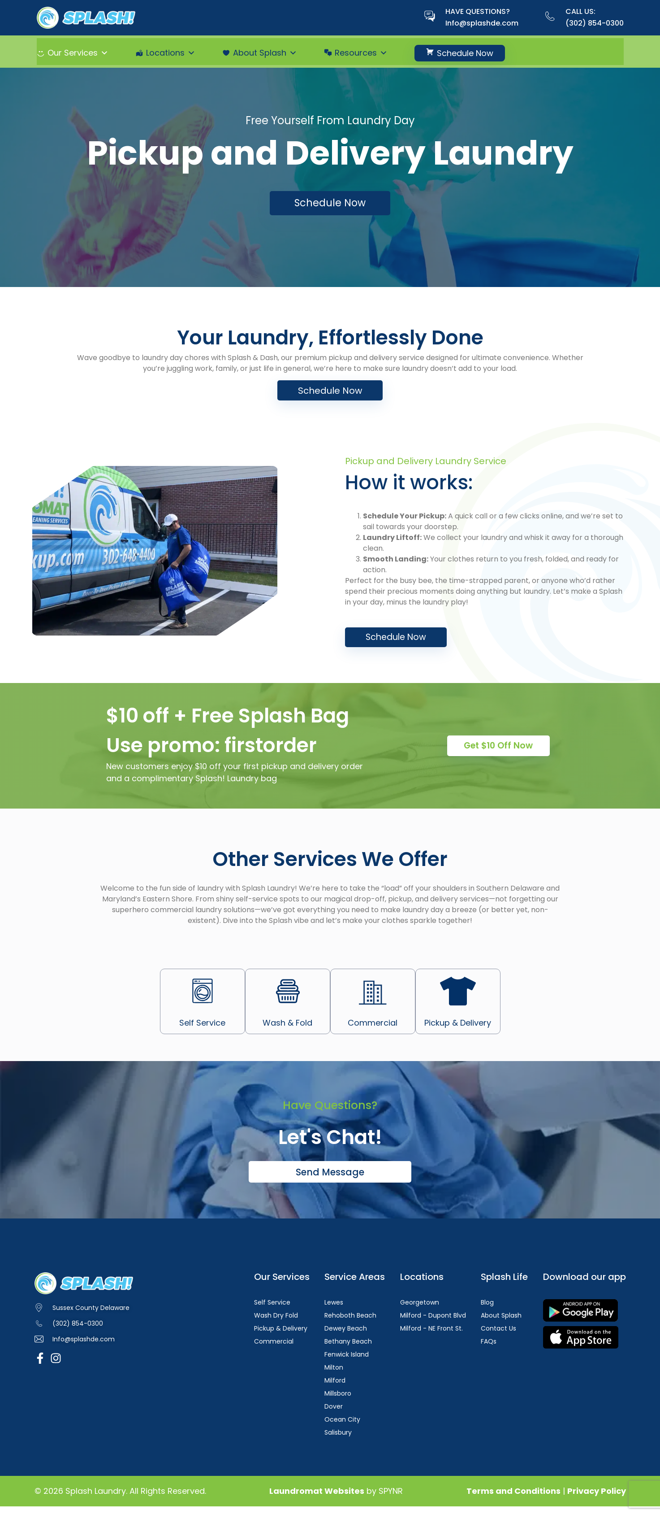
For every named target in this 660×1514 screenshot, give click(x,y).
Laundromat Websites (316, 1498)
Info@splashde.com (481, 23)
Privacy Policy (596, 1498)
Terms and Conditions (513, 1498)
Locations (170, 53)
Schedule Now (465, 53)
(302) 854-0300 (594, 23)
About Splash (265, 53)
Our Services (77, 53)
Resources (361, 53)
